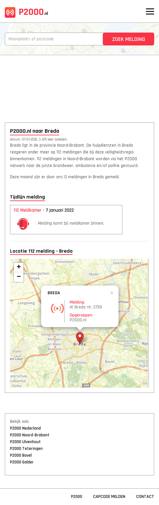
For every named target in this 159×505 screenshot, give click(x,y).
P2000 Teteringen (26, 449)
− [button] (19, 277)
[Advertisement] (79, 84)
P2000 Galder (22, 462)
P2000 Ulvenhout (25, 442)
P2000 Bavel (21, 455)
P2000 (26, 12)
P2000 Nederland (25, 428)
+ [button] (19, 267)
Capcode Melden (109, 497)
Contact (145, 497)
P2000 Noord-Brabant (29, 435)
